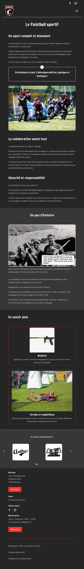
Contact (15, 489)
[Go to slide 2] (38, 464)
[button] (4, 451)
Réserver (15, 529)
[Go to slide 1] (36, 464)
